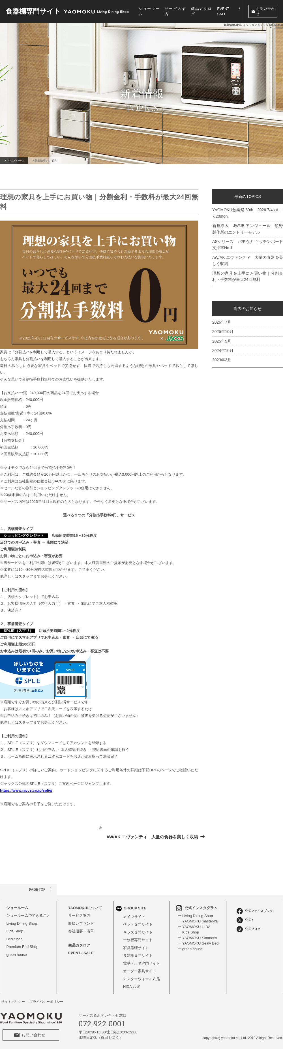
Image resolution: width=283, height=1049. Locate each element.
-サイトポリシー (12, 1001)
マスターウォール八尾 (141, 979)
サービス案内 (175, 11)
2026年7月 (221, 322)
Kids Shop (14, 931)
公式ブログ (248, 929)
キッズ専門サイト (138, 932)
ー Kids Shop (188, 932)
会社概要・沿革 (81, 931)
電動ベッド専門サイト (141, 963)
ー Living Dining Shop (195, 916)
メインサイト (134, 917)
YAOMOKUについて (85, 908)
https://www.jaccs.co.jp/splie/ (26, 790)
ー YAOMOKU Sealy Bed (197, 943)
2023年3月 (221, 360)
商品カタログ (201, 11)
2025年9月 (221, 341)
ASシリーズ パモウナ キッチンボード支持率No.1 (247, 244)
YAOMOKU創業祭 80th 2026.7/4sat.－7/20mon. (247, 213)
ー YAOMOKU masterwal (197, 921)
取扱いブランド (81, 923)
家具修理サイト (136, 948)
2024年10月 (222, 350)
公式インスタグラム (197, 908)
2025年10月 (222, 331)
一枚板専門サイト (138, 940)
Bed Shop (14, 939)
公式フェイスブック (255, 911)
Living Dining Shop (21, 923)
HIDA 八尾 (131, 986)
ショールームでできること (28, 915)
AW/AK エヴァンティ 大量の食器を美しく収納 (247, 260)
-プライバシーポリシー (45, 1001)
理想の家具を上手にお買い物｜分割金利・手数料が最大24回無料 (247, 276)
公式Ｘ (245, 920)
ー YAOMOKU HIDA (194, 927)
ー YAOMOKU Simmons (197, 938)
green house (16, 954)
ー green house (190, 949)
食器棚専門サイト (138, 955)
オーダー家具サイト (139, 971)
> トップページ (14, 160)
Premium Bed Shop (22, 947)
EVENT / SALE (228, 11)
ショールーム (149, 11)
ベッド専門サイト (138, 924)
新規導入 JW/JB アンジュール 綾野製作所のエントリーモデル (247, 228)
